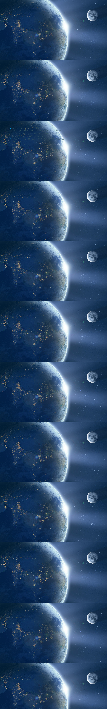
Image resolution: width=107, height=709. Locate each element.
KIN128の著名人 (16, 147)
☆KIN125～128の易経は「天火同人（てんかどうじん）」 (29, 136)
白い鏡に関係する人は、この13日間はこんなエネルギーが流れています (34, 133)
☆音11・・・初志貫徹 (18, 141)
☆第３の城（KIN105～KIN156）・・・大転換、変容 (27, 128)
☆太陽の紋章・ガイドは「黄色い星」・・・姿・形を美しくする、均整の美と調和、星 (38, 139)
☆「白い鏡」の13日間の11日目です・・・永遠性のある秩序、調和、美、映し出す (36, 131)
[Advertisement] (37, 506)
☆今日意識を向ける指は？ (20, 144)
